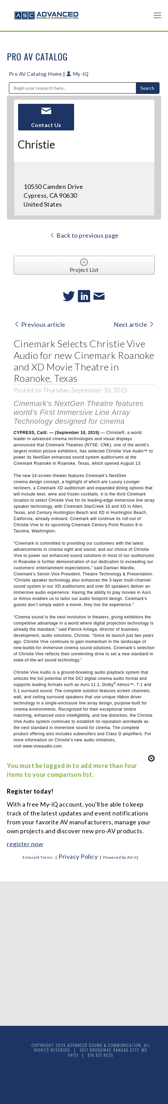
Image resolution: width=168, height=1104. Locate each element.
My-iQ (77, 74)
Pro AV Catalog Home (36, 74)
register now (25, 844)
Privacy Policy (78, 856)
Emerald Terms (38, 857)
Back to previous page (84, 235)
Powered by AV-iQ (121, 857)
